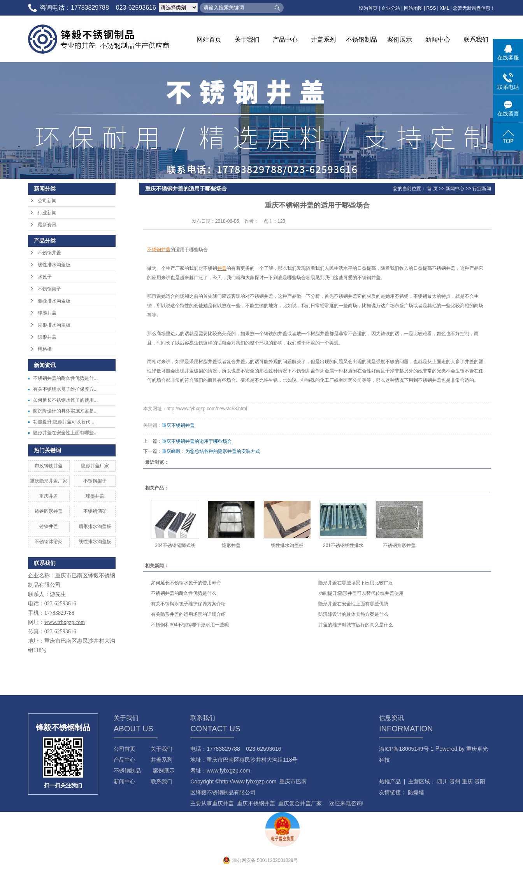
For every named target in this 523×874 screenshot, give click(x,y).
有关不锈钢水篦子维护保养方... (65, 389)
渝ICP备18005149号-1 (406, 749)
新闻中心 (437, 39)
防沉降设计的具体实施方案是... (65, 411)
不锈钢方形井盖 (399, 545)
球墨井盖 (47, 313)
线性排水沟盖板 (54, 264)
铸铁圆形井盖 (49, 511)
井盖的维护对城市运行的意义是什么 (355, 625)
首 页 (432, 188)
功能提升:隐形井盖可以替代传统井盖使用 (361, 593)
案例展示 (399, 39)
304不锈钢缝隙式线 (175, 545)
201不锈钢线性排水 (343, 545)
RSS (431, 8)
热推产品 (390, 781)
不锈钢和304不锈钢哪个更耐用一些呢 (190, 625)
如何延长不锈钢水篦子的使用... (65, 400)
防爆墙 (416, 792)
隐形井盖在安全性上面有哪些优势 (353, 604)
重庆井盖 (48, 496)
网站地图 (413, 8)
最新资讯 (47, 224)
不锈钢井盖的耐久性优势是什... (65, 378)
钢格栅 (45, 349)
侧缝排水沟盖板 (54, 301)
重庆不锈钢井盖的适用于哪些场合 (197, 441)
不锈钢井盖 (49, 252)
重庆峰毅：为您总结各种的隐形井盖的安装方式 (211, 451)
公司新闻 (47, 200)
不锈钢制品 (361, 39)
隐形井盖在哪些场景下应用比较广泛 (355, 583)
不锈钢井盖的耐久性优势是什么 (183, 593)
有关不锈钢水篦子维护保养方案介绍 (188, 604)
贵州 (454, 781)
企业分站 (390, 8)
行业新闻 (47, 212)
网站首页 (209, 39)
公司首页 (124, 749)
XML (444, 8)
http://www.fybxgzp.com (247, 781)
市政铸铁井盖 (49, 465)
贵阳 (479, 781)
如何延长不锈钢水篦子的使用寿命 (186, 583)
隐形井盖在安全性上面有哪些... (65, 432)
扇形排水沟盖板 (54, 325)
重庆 (467, 781)
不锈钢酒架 (95, 511)
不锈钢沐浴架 (49, 541)
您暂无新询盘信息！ (474, 8)
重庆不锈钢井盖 (178, 425)
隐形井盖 (47, 337)
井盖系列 (323, 39)
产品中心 (285, 39)
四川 (442, 781)
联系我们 (475, 39)
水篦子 (45, 277)
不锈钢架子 (49, 289)
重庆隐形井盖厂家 (48, 481)
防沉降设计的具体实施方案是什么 (353, 614)
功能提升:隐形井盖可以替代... (63, 422)
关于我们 (247, 39)
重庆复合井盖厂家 (300, 803)
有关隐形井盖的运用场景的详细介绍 (188, 614)
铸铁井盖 (48, 526)
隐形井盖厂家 (95, 465)
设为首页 (368, 8)
